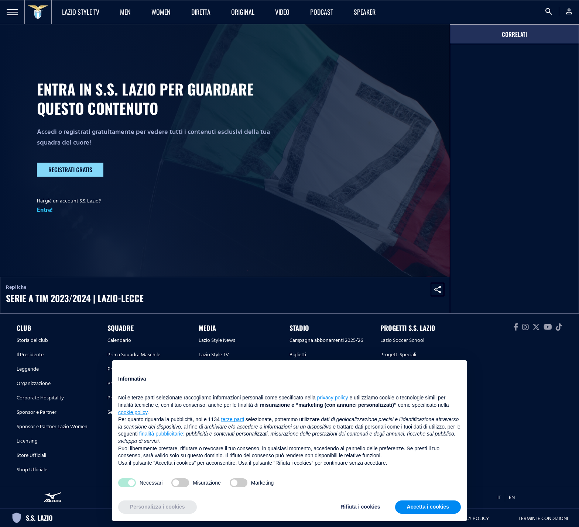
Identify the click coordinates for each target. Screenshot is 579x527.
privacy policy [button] (332, 398)
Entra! (45, 210)
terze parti (232, 419)
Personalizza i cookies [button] (157, 507)
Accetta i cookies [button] (428, 507)
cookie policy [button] (132, 412)
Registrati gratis (70, 169)
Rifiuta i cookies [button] (360, 507)
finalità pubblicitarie (161, 434)
